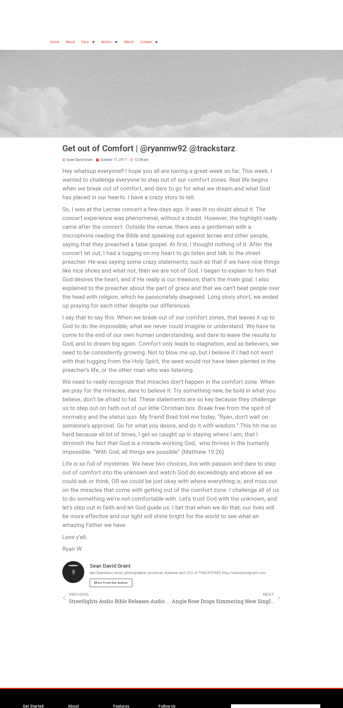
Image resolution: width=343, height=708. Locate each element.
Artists (106, 42)
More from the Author (111, 583)
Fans (85, 42)
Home (54, 42)
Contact (146, 42)
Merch (129, 42)
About (70, 42)
